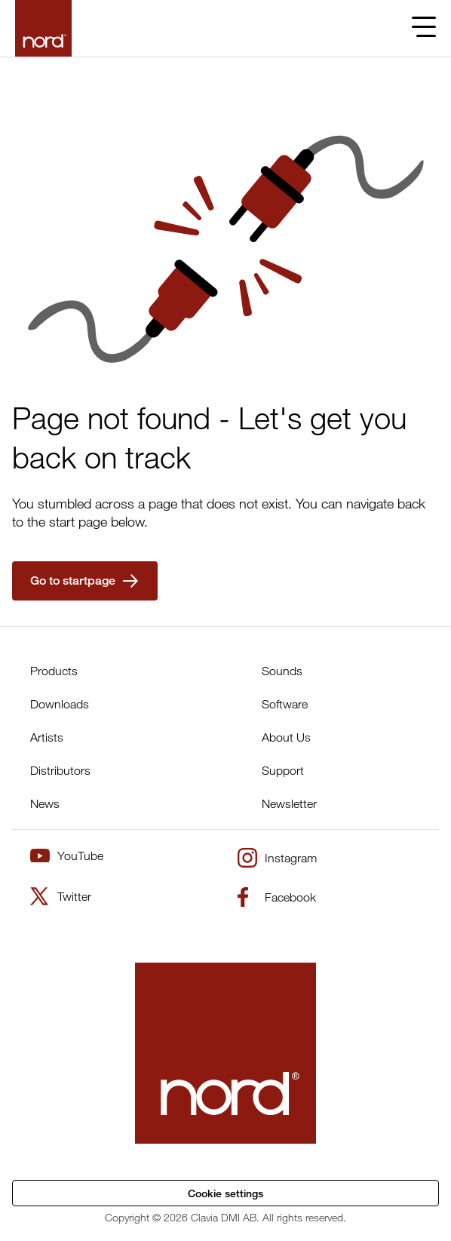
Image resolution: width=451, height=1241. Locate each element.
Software (285, 704)
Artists (46, 737)
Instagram (277, 858)
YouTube (66, 856)
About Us (286, 737)
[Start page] (43, 28)
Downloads (59, 704)
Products (54, 670)
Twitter (60, 896)
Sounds (282, 670)
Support (283, 770)
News (45, 803)
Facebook (277, 897)
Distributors (60, 770)
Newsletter (289, 803)
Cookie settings (225, 1193)
